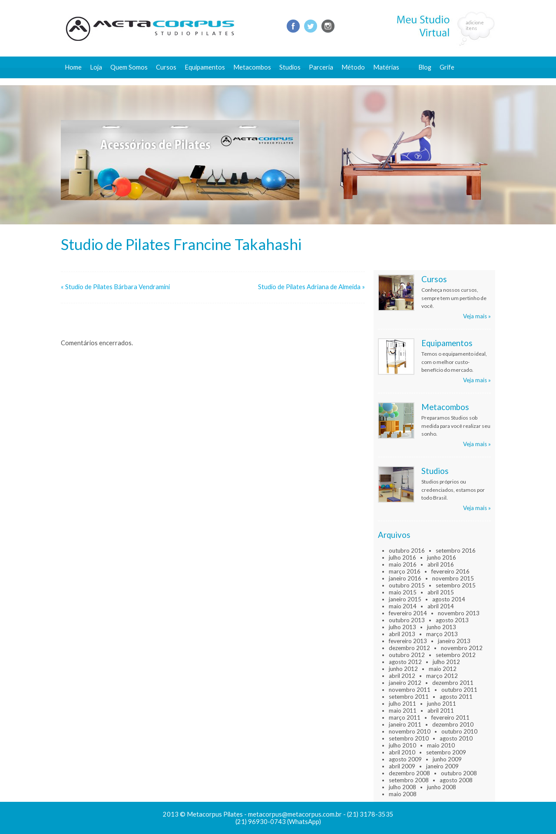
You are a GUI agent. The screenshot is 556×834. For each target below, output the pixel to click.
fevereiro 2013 (408, 640)
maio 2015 (403, 592)
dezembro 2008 (409, 773)
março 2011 (404, 717)
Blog (424, 67)
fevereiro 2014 (408, 613)
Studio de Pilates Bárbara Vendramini (117, 286)
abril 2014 (440, 606)
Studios (290, 67)
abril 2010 (402, 752)
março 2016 (404, 571)
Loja (96, 67)
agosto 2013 (452, 620)
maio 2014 (403, 606)
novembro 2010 (409, 731)
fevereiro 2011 (450, 717)
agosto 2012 (405, 661)
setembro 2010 (409, 738)
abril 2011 (440, 710)
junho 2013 (441, 627)
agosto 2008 (456, 780)
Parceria (321, 67)
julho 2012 (446, 661)
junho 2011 (441, 703)
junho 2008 (441, 787)
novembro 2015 (453, 578)
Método (353, 67)
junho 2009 (447, 759)
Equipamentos (205, 67)
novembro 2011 (409, 689)
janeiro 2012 (405, 682)
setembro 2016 (456, 550)
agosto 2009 (405, 759)
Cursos (166, 67)
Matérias (386, 67)
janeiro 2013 (454, 640)
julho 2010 (402, 745)
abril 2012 (402, 675)
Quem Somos (129, 67)
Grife (447, 67)
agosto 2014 (448, 599)
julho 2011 (402, 703)
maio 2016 (403, 564)
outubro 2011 (459, 689)
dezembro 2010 (452, 724)
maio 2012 (443, 668)
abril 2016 (440, 564)
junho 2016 (441, 557)
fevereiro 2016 (450, 571)
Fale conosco (437, 81)
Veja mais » (477, 316)
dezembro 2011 (452, 682)
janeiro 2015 (405, 599)
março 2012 (442, 675)
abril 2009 (402, 766)
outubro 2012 (407, 654)
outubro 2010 (459, 731)
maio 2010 (441, 745)
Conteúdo (391, 81)
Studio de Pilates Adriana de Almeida (309, 286)
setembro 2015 (456, 585)
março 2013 (442, 634)
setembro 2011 (409, 696)
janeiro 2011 (405, 724)
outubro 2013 (407, 620)
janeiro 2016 (405, 578)
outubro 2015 (407, 585)
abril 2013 (402, 634)
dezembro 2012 (409, 647)
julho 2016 (402, 557)
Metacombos (252, 67)
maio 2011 (403, 710)
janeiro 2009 (442, 766)
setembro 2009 (446, 752)
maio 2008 (403, 794)
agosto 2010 (456, 738)
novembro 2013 (459, 613)
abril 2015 (440, 592)
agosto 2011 (456, 696)
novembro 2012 (462, 647)
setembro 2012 (456, 654)
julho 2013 (402, 627)
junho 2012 (403, 668)
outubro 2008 (459, 773)
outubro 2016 (407, 550)
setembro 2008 (409, 780)
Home (73, 67)
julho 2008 (402, 787)
